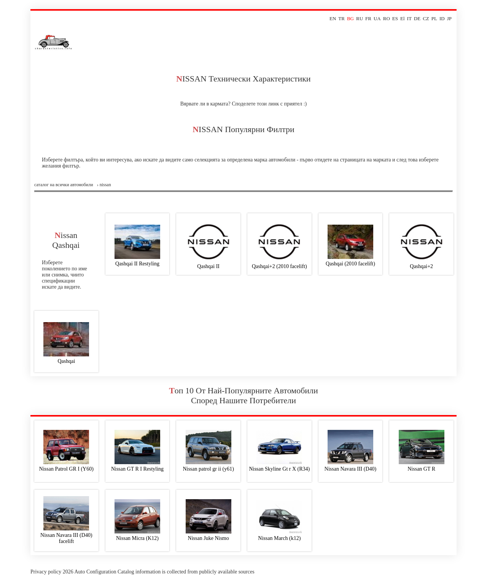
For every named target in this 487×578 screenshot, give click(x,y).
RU (359, 18)
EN (332, 18)
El (402, 18)
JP (449, 18)
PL (434, 18)
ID (442, 18)
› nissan (104, 184)
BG (350, 18)
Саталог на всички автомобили (63, 184)
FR (368, 18)
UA (377, 18)
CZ (426, 18)
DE (417, 18)
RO (386, 18)
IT (409, 18)
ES (395, 18)
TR (341, 18)
